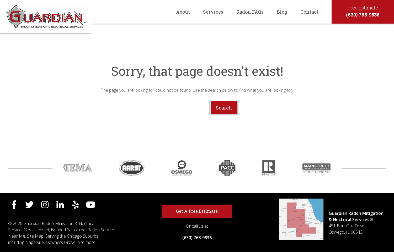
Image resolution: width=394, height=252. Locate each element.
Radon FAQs (250, 12)
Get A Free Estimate (197, 211)
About (183, 12)
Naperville (34, 242)
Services (213, 12)
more (90, 242)
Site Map (35, 236)
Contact (309, 12)
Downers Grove (61, 242)
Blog (282, 12)
